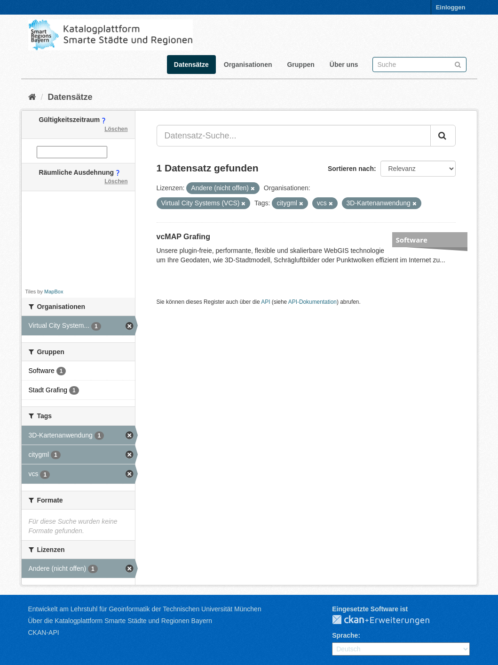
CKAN (388, 620)
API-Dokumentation (312, 302)
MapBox (53, 291)
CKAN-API (43, 632)
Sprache (345, 635)
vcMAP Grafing (183, 237)
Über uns (344, 64)
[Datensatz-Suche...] (294, 135)
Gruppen (300, 64)
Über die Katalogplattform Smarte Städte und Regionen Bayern (120, 620)
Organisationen (248, 64)
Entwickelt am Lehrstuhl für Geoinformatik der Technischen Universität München (144, 609)
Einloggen (451, 7)
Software (411, 239)
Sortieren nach (351, 168)
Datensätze (191, 64)
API (265, 302)
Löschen (115, 129)
